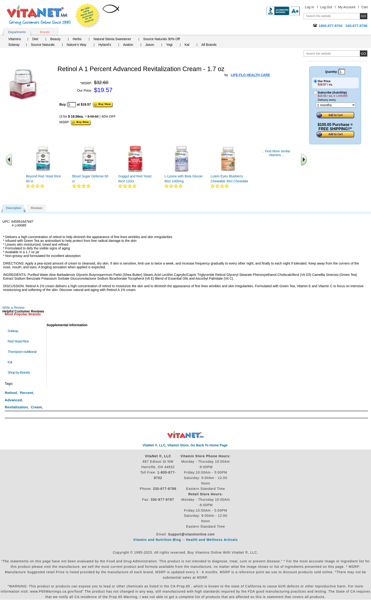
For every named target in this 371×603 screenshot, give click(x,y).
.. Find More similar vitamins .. (276, 153)
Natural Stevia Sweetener (112, 39)
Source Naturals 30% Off (161, 39)
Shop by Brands (20, 372)
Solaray (13, 45)
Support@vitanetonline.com (191, 534)
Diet (35, 39)
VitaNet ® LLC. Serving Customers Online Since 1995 (39, 15)
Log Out (326, 7)
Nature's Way (76, 45)
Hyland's (104, 45)
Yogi (169, 45)
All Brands (208, 45)
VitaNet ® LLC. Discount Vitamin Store (185, 435)
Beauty (55, 39)
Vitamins (14, 39)
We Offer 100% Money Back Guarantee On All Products (88, 16)
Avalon (128, 45)
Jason (149, 45)
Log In (309, 7)
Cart (365, 7)
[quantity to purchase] (72, 104)
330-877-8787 (162, 499)
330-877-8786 (164, 489)
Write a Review (13, 307)
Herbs (77, 39)
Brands (45, 32)
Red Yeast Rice (18, 341)
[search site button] (363, 53)
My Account (346, 7)
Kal (187, 45)
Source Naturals (42, 45)
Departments (17, 32)
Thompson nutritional (22, 352)
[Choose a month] (336, 105)
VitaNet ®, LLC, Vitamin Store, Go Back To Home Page (185, 445)
